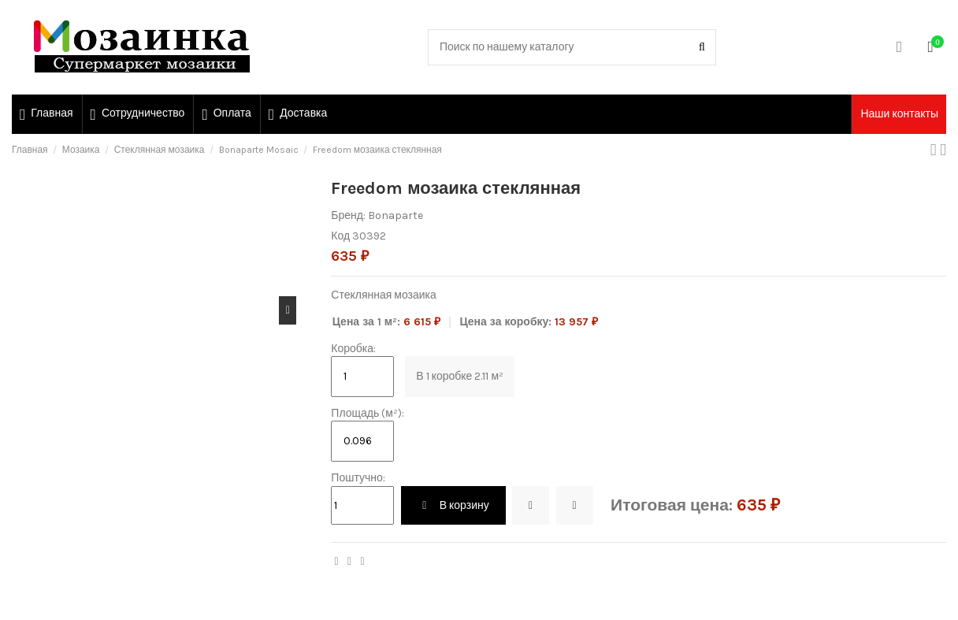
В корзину (453, 505)
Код (340, 236)
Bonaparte (395, 215)
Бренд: (348, 215)
